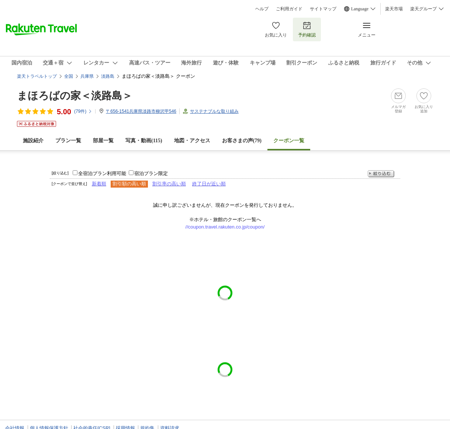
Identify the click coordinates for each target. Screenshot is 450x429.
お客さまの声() (242, 140)
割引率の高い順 (169, 183)
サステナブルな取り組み (214, 111)
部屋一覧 (103, 140)
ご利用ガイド (289, 8)
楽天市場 (394, 8)
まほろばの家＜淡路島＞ (74, 95)
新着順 (99, 183)
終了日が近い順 (209, 183)
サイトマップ (323, 8)
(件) (83, 111)
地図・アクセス (192, 140)
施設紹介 (33, 140)
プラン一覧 (68, 140)
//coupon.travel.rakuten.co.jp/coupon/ (225, 227)
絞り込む (381, 173)
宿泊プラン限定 (151, 173)
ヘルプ (262, 8)
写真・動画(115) (143, 140)
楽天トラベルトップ (37, 76)
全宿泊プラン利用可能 (102, 173)
